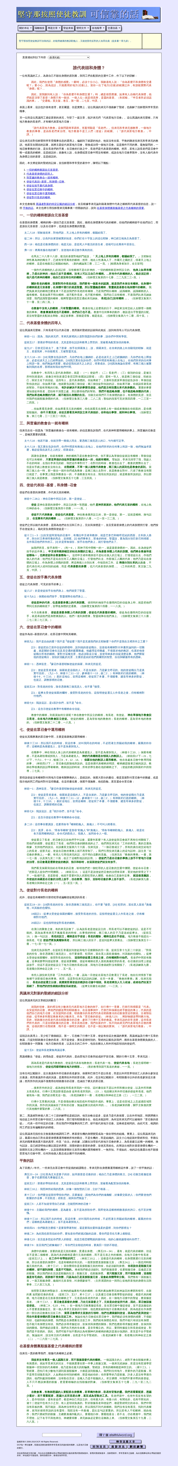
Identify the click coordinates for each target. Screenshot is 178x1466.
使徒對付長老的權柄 (38, 197)
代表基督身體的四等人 (40, 173)
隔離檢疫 (39, 28)
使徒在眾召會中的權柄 (40, 189)
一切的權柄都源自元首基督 (42, 169)
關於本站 (24, 28)
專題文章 (53, 28)
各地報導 (97, 28)
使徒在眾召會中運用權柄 (41, 193)
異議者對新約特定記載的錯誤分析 (55, 204)
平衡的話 (28, 208)
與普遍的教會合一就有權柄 (42, 177)
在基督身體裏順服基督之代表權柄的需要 (120, 208)
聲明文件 (81, 28)
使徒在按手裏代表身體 (40, 185)
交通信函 (112, 28)
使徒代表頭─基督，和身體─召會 (45, 181)
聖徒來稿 (68, 28)
